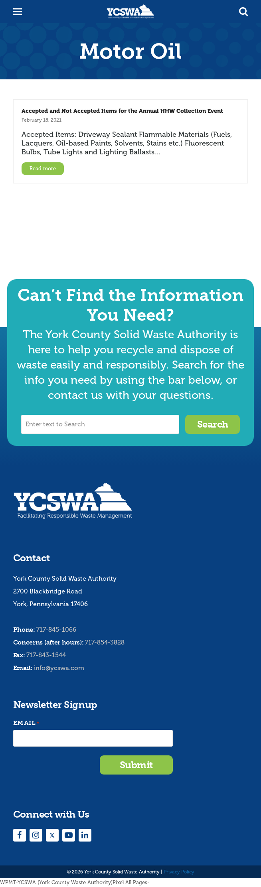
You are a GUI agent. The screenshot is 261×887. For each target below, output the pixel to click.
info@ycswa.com (59, 668)
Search (212, 424)
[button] (243, 12)
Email (26, 723)
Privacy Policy (179, 872)
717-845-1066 (56, 629)
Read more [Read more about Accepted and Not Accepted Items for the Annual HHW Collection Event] (43, 168)
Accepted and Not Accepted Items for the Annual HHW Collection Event (122, 111)
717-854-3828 (105, 642)
